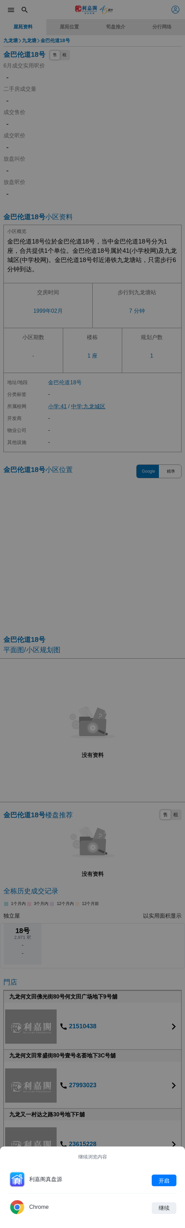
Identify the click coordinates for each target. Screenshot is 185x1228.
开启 (164, 1180)
